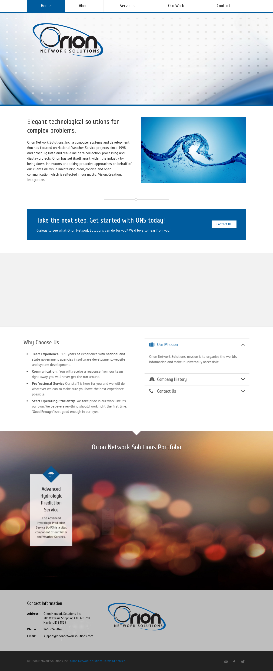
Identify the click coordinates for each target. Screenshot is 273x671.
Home (46, 5)
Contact (223, 5)
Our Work (176, 5)
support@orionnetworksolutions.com (68, 636)
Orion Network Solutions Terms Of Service (97, 661)
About (84, 5)
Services (127, 5)
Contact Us (224, 224)
